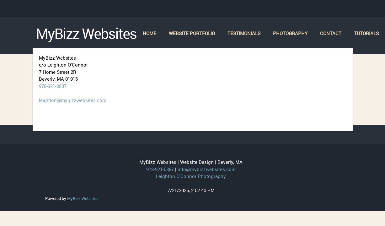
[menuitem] (149, 34)
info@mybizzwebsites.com (207, 169)
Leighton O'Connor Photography (191, 176)
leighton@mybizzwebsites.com (72, 100)
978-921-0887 (53, 86)
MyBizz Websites (83, 198)
